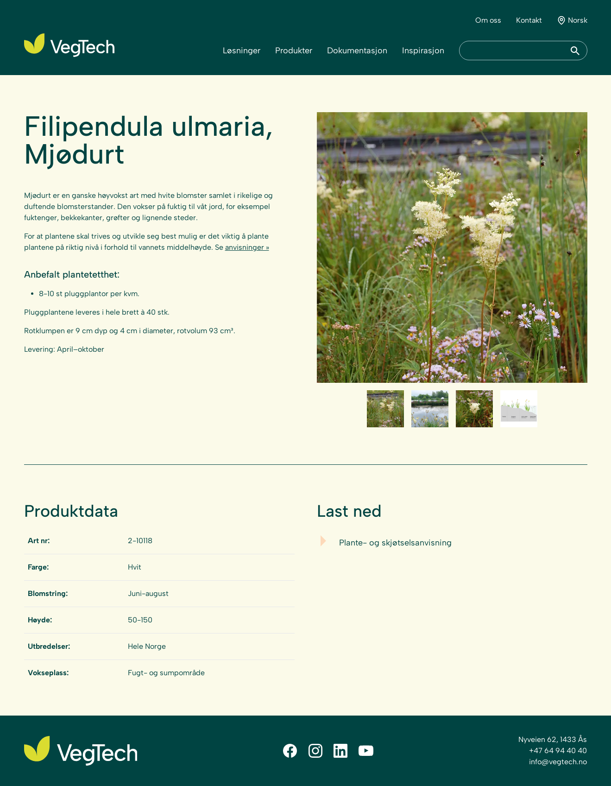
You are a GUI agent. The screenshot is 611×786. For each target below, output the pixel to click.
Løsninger (241, 50)
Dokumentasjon (357, 50)
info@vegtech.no (558, 761)
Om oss (488, 20)
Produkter (293, 50)
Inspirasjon (423, 50)
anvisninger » (247, 247)
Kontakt (529, 20)
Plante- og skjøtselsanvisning (395, 543)
